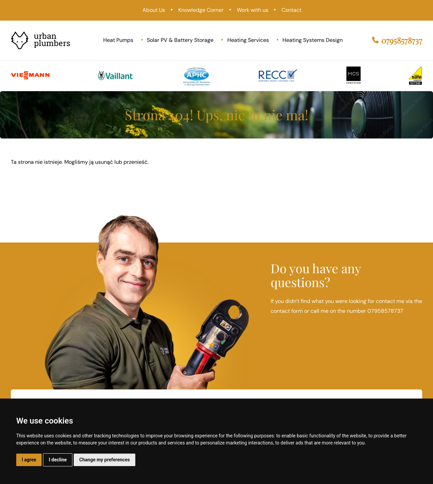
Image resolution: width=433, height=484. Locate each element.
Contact (291, 10)
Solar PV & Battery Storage (180, 40)
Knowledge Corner (201, 10)
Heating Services (248, 40)
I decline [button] (58, 459)
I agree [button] (29, 459)
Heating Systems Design (312, 40)
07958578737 (397, 40)
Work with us (252, 10)
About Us (153, 10)
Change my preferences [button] (104, 459)
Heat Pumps (118, 40)
